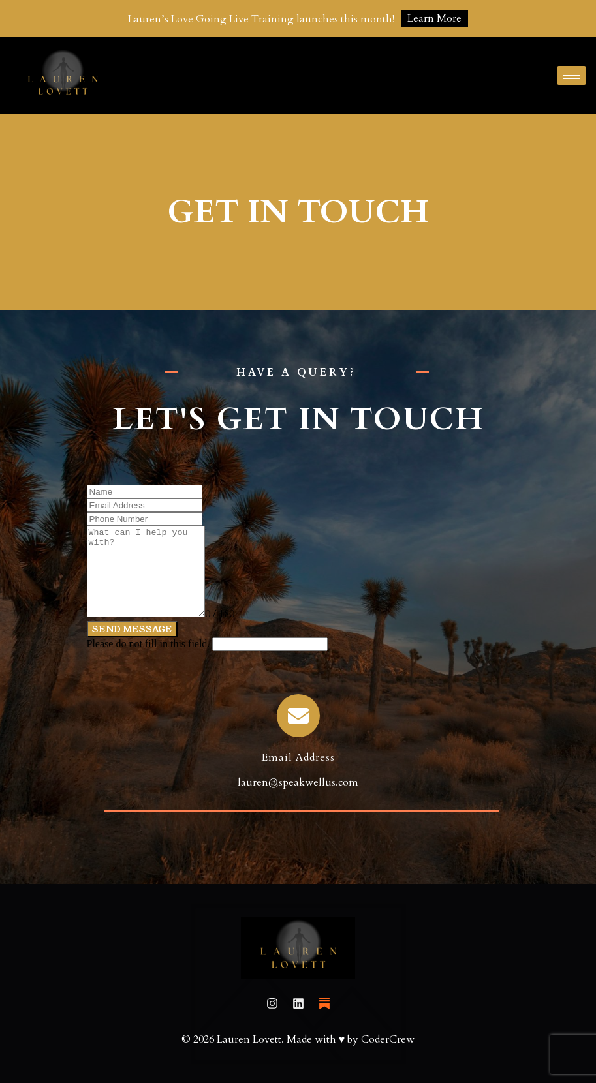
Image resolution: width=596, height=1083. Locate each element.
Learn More (434, 18)
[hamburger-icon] (571, 75)
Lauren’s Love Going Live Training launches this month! (261, 19)
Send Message (132, 629)
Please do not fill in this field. (207, 643)
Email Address (298, 757)
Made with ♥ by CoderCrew (351, 1039)
